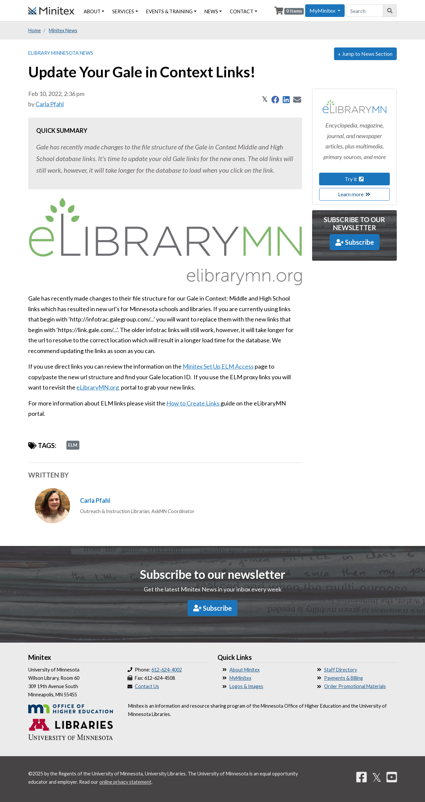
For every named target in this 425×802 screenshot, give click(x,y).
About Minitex (244, 669)
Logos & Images (246, 686)
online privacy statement (125, 782)
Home (34, 30)
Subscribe (354, 242)
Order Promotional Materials (355, 686)
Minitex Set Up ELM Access (218, 366)
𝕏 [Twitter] (377, 777)
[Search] (390, 10)
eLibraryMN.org (98, 387)
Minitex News (63, 30)
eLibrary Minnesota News (60, 53)
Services (123, 11)
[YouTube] (391, 777)
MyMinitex (240, 678)
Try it (355, 179)
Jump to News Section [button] (366, 53)
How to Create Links (193, 403)
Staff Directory (340, 669)
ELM (72, 445)
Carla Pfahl (50, 104)
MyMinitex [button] (322, 10)
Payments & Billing (343, 678)
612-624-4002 (166, 669)
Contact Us (147, 686)
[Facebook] (361, 777)
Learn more (354, 194)
